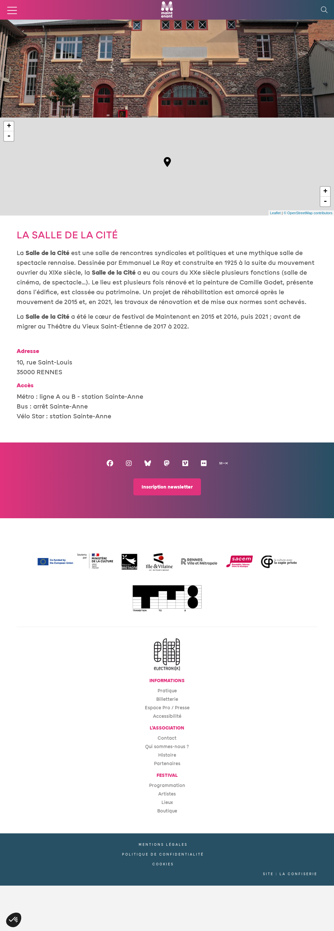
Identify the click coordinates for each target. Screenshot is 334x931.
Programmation (167, 785)
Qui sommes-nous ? (167, 746)
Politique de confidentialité (163, 854)
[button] (14, 920)
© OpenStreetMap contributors (308, 213)
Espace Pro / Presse (167, 708)
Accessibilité (167, 716)
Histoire (167, 755)
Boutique (167, 811)
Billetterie (167, 699)
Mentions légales (163, 845)
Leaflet (275, 213)
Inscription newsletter (167, 487)
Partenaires (167, 763)
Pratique (167, 691)
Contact (167, 738)
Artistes (167, 794)
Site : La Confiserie (290, 874)
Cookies (163, 864)
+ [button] (9, 126)
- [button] (9, 136)
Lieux (167, 802)
